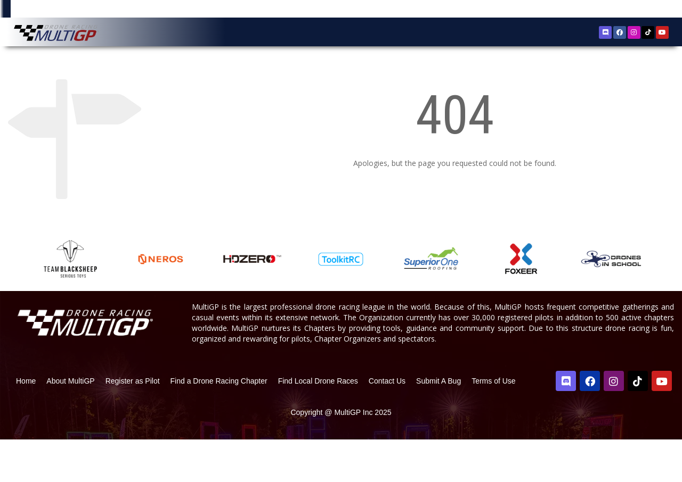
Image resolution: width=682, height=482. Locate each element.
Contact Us (387, 423)
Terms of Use (493, 423)
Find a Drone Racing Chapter (218, 423)
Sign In (647, 10)
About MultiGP (70, 423)
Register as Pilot (132, 423)
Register (615, 10)
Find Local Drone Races (318, 423)
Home (26, 423)
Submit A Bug (438, 423)
